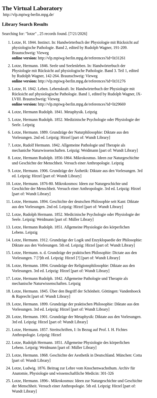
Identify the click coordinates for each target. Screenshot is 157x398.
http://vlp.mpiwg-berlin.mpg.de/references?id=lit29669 (82, 104)
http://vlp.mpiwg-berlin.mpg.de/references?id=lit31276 (82, 81)
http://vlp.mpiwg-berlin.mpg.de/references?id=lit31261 (82, 58)
